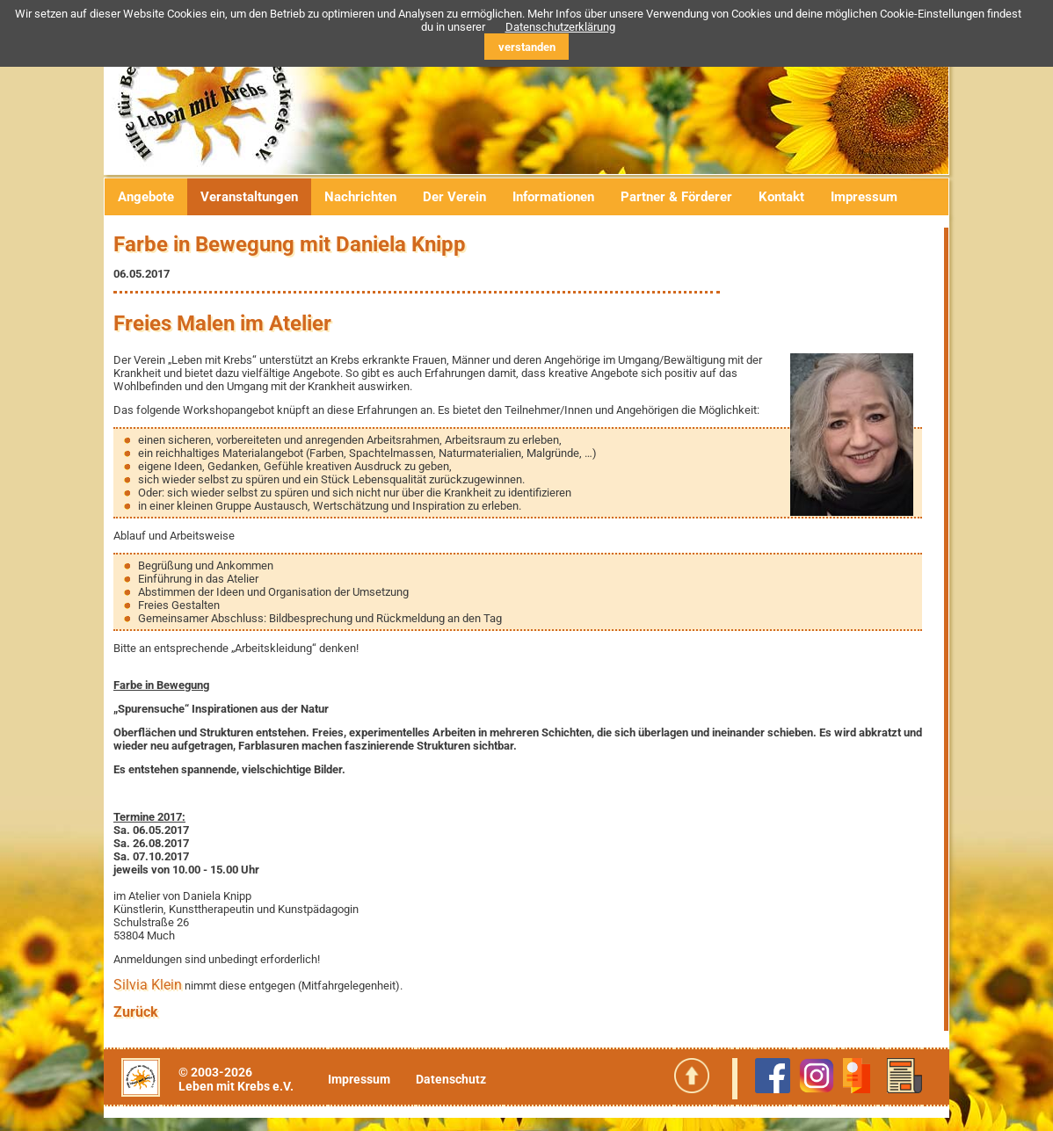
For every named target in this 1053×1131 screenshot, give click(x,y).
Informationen (553, 197)
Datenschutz (451, 1079)
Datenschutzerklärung (560, 26)
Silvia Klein (147, 984)
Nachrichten (360, 197)
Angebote (146, 197)
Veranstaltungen (249, 197)
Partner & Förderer (676, 197)
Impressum (864, 197)
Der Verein (454, 197)
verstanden (527, 47)
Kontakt (781, 197)
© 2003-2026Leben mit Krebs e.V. (236, 1079)
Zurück (135, 1012)
